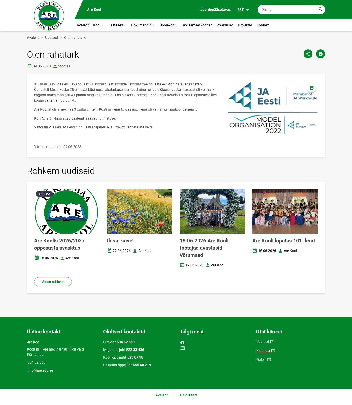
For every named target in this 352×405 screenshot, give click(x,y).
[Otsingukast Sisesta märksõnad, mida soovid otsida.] (291, 9)
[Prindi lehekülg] (320, 53)
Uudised (51, 37)
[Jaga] (308, 53)
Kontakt (263, 25)
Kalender (263, 350)
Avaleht (83, 25)
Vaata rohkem (53, 282)
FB (182, 345)
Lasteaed (117, 25)
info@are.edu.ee (40, 370)
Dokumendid (143, 25)
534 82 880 (36, 362)
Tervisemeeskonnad (197, 25)
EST (243, 10)
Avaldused (225, 25)
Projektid (245, 25)
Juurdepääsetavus (215, 9)
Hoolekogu (167, 25)
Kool (98, 25)
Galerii (261, 359)
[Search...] (320, 9)
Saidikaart (188, 395)
